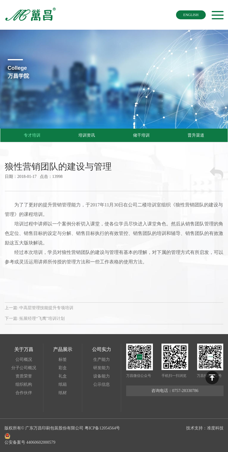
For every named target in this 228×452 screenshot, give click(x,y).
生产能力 (101, 359)
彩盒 (62, 368)
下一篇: (35, 318)
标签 (62, 359)
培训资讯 (86, 135)
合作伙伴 (23, 393)
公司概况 (23, 359)
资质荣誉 (23, 376)
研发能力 (101, 368)
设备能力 (101, 376)
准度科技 (215, 428)
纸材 (62, 393)
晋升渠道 (196, 135)
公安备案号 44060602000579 (63, 438)
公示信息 (101, 384)
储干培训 (141, 135)
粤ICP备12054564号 (102, 428)
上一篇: (39, 308)
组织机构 (23, 384)
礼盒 (62, 376)
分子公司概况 (23, 368)
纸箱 (62, 384)
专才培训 (32, 135)
